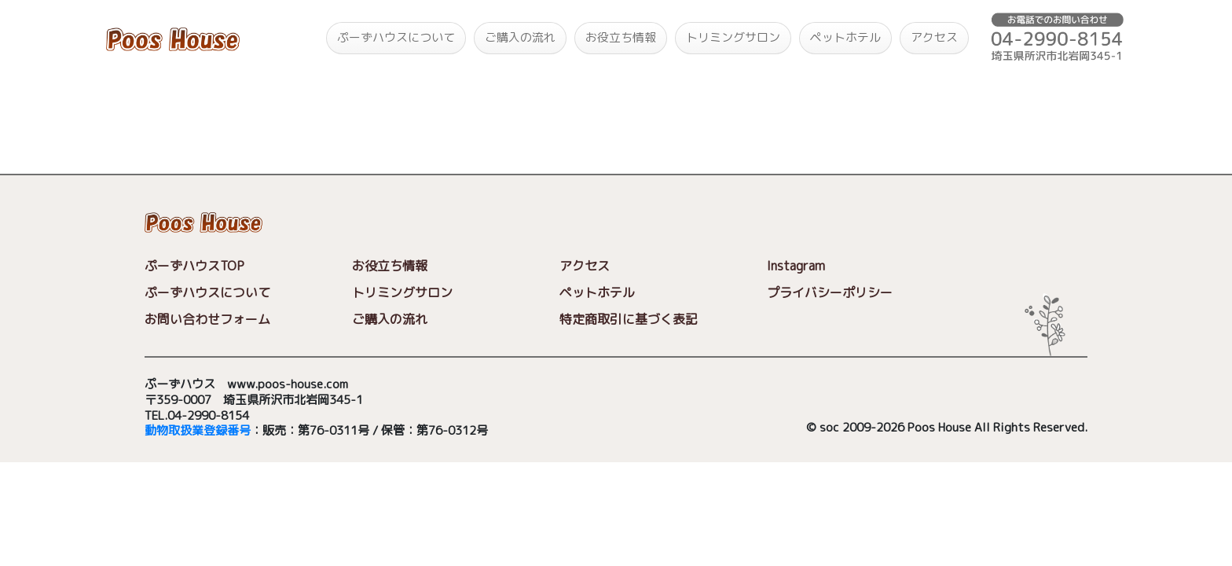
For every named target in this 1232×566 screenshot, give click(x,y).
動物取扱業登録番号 (198, 431)
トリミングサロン (733, 37)
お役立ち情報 (620, 37)
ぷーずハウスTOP (194, 265)
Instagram (796, 265)
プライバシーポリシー (830, 292)
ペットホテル (845, 37)
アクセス (934, 37)
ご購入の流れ (520, 37)
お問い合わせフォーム (207, 319)
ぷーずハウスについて (396, 37)
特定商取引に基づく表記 (628, 319)
